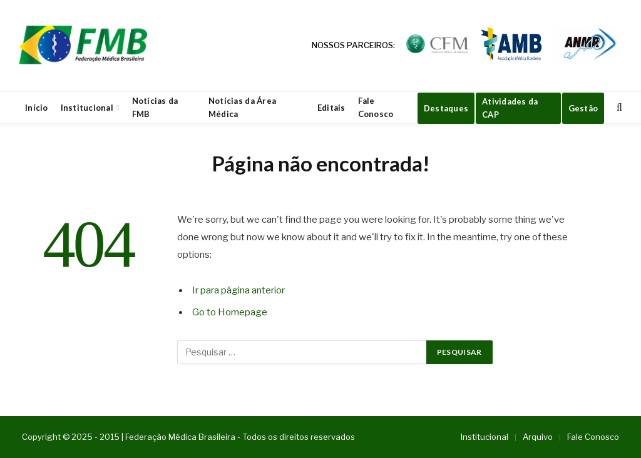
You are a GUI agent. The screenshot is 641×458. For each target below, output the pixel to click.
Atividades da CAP (510, 108)
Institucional (87, 108)
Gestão (583, 108)
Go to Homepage (229, 312)
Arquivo (538, 437)
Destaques (446, 108)
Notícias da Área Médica (242, 107)
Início (36, 108)
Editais (331, 108)
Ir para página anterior (238, 290)
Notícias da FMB (155, 107)
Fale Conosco (376, 107)
